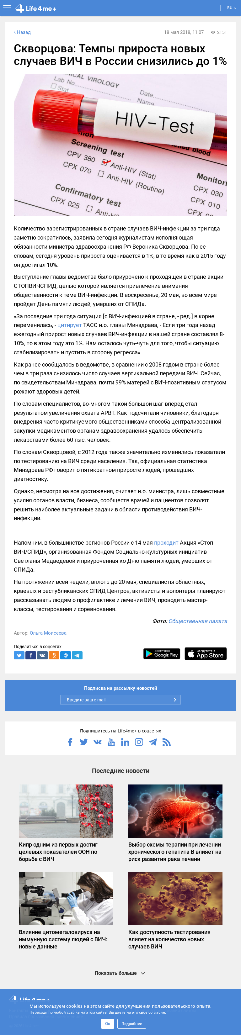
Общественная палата (197, 621)
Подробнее (131, 1023)
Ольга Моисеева (48, 633)
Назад (22, 32)
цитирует (69, 325)
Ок (107, 1023)
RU (232, 7)
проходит (166, 542)
